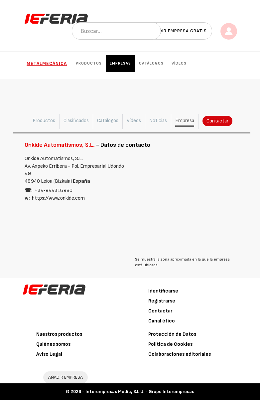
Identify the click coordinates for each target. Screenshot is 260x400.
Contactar (217, 121)
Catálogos (151, 63)
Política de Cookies (170, 344)
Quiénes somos (53, 344)
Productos (89, 63)
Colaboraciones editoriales (179, 354)
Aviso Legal (49, 354)
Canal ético (161, 321)
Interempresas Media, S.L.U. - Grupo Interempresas (139, 391)
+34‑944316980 (53, 190)
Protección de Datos (172, 334)
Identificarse (163, 291)
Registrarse (161, 301)
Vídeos (179, 63)
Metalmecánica (47, 63)
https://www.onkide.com (58, 198)
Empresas (120, 63)
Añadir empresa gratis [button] (178, 31)
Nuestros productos (59, 334)
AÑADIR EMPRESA (65, 377)
